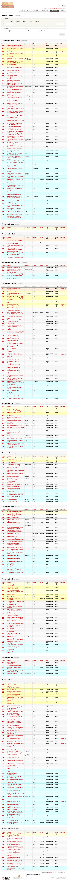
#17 (3, 685)
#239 (3, 323)
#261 (3, 111)
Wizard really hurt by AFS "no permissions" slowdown (15, 834)
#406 (3, 547)
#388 (3, 366)
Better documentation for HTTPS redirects (13, 271)
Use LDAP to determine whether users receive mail (14, 416)
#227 (3, 617)
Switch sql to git (11, 596)
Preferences (62, 8)
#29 (3, 440)
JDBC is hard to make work (14, 807)
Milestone (62, 43)
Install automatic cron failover (15, 229)
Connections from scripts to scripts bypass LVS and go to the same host (15, 313)
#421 (3, 437)
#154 (3, 584)
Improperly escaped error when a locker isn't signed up (15, 573)
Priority (56, 43)
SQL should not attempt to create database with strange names (15, 611)
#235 (3, 851)
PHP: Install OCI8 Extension (14, 741)
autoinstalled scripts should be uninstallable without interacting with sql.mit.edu (15, 185)
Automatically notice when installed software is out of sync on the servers (15, 383)
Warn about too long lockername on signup (13, 587)
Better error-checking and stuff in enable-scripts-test (15, 474)
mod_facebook (11, 323)
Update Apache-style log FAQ (15, 274)
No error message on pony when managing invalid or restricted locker (14, 569)
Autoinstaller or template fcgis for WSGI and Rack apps (15, 133)
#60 (3, 779)
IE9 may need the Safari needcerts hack (13, 702)
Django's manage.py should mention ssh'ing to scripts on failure (14, 198)
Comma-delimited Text (33, 876)
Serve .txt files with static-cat (14, 748)
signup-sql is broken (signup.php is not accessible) (15, 239)
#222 (3, 711)
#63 (3, 150)
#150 (3, 601)
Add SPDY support (12, 809)
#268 (3, 301)
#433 (3, 767)
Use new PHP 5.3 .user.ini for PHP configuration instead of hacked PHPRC (15, 699)
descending (21, 30)
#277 (3, 115)
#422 (3, 211)
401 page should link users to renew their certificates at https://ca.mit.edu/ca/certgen (15, 789)
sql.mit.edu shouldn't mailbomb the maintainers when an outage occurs (15, 625)
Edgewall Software (18, 878)
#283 (3, 730)
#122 (3, 86)
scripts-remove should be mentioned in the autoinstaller (15, 256)
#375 (3, 358)
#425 (3, 641)
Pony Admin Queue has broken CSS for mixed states (15, 242)
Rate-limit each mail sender (14, 425)
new (31, 21)
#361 (3, 427)
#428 (3, 214)
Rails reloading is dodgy (13, 730)
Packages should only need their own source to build (14, 363)
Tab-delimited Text (44, 876)
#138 (3, 89)
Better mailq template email (14, 429)
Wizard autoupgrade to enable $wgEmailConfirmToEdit (15, 62)
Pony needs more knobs (13, 555)
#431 (3, 378)
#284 (3, 335)
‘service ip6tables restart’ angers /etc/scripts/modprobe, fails (15, 372)
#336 (3, 623)
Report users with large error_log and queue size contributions (13, 392)
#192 (3, 201)
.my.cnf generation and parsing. (15, 643)
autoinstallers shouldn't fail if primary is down (14, 90)
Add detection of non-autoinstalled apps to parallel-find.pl (15, 205)
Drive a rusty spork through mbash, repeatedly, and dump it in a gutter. (15, 326)
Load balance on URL (13, 782)
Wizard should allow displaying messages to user (15, 842)
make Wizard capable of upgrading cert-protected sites (15, 845)
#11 (3, 773)
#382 (3, 651)
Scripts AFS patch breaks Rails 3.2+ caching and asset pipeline (15, 745)
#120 (3, 184)
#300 (3, 52)
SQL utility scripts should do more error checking (14, 614)
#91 (3, 156)
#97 (3, 83)
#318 (3, 702)
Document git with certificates (15, 673)
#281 (3, 809)
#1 (2, 67)
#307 (3, 126)
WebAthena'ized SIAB (13, 486)
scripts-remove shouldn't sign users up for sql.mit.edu (15, 645)
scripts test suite (11, 462)
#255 (3, 291)
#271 (3, 288)
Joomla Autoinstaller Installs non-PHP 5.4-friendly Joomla (14, 124)
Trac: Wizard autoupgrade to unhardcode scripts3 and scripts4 (14, 170)
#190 (3, 614)
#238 (3, 99)
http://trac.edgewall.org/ (61, 878)
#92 (3, 691)
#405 (3, 638)
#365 (3, 636)
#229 (3, 804)
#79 (3, 667)
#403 (3, 370)
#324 (3, 139)
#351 (3, 423)
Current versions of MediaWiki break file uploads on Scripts (15, 147)
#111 (3, 173)
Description (42, 30)
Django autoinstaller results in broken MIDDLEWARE (15, 46)
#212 (3, 801)
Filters (6, 18)
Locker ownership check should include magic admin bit (15, 309)
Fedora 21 (63, 304)
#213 (3, 707)
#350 (3, 484)
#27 (3, 74)
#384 (3, 361)
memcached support (12, 800)
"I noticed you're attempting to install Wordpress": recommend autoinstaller (15, 105)
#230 (3, 514)
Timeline (28, 10)
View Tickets (54, 10)
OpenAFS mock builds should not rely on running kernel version (15, 387)
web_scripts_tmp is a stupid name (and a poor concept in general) (14, 77)
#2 (2, 770)
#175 (3, 312)
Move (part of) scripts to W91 (15, 496)
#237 (3, 807)
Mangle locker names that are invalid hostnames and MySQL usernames (15, 298)
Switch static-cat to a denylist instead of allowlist (15, 753)
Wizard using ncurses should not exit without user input (14, 864)
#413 (3, 572)
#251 (3, 108)
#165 (3, 309)
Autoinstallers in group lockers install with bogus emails (15, 848)
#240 (3, 715)
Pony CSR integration (13, 517)
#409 (3, 45)
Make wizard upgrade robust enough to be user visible (14, 851)
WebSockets (10, 819)
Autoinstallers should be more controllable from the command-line (15, 181)
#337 (3, 648)
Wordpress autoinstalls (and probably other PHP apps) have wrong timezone (15, 120)
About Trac (56, 8)
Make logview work (12, 689)
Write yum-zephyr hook (13, 353)
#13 (3, 70)
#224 (3, 847)
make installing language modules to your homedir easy (15, 465)
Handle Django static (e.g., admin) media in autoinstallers (15, 52)
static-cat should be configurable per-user (12, 750)
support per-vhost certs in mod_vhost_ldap (14, 777)
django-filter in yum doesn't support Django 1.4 (14, 733)
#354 (3, 633)
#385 (3, 488)
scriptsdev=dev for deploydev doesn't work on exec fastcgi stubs (15, 112)
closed (24, 21)
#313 (3, 741)
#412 (3, 147)
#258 (3, 721)
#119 (3, 644)
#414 (3, 256)
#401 (3, 568)
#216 (3, 419)
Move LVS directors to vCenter (15, 398)
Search (62, 10)
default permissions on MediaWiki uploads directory (14, 71)
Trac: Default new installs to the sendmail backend (15, 212)
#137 (3, 196)
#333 (3, 530)
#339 (3, 816)
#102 (3, 164)
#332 (3, 811)
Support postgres (11, 594)
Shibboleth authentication (14, 705)
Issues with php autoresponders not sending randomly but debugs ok (14, 250)
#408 (3, 435)
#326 (3, 558)
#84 (3, 381)
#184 (3, 316)
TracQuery (49, 872)
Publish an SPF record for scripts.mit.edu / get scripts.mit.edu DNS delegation (15, 409)
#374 (3, 269)
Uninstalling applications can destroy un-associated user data (14, 190)
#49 (3, 689)
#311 (3, 662)
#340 (3, 55)
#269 (3, 727)
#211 (3, 499)
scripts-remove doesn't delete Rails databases (15, 87)
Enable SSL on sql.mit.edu (14, 641)
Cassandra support (12, 499)
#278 (3, 304)
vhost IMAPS (10, 423)
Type (47, 43)
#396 (3, 270)
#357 (3, 425)
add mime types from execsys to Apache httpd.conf (15, 712)
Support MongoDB (12, 636)
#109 (3, 464)
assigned (18, 21)
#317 (3, 743)
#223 (3, 320)
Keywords (27, 43)
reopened (37, 21)
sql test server (10, 628)
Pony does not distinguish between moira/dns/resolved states (14, 524)
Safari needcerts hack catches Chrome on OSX (15, 761)
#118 (3, 179)
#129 (3, 408)
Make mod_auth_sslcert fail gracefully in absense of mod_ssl (14, 367)
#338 (3, 395)
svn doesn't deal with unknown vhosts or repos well (15, 671)
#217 (3, 443)
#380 (3, 539)
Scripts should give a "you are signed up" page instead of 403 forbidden (15, 793)
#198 (3, 670)
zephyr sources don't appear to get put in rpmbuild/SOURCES (15, 342)
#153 (3, 606)
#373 (3, 486)
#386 (3, 363)
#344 (3, 628)
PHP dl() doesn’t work (13, 725)
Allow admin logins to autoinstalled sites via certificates (12, 144)
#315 (3, 420)
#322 (3, 480)
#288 (3, 342)
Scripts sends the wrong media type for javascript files (15, 253)
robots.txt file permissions (14, 691)
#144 (3, 493)
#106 (3, 692)
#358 (3, 533)
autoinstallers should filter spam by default (14, 80)
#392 (3, 860)
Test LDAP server (11, 483)
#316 (3, 133)
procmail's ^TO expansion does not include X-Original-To (15, 444)
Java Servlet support (12, 820)
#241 (3, 517)
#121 (3, 188)
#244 (3, 519)
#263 (3, 329)
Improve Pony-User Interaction (15, 541)
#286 (3, 338)
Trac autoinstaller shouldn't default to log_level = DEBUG (15, 130)
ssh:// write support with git (14, 665)
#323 (3, 136)
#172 (3, 697)
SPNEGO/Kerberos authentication (12, 774)
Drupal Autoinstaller (12, 74)
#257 (3, 293)
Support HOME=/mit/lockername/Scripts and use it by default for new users (15, 332)
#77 (3, 643)
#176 (3, 587)
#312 (3, 306)
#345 (3, 630)
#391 (3, 757)
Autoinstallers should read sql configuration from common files (15, 838)
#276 (3, 594)
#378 (3, 665)
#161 (3, 841)
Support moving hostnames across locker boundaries (14, 515)
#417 (3, 275)
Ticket (3, 43)
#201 (3, 390)
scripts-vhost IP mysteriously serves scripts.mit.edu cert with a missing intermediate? (15, 813)
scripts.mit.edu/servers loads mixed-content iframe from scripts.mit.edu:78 (14, 277)
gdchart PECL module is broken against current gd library (14, 722)
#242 (3, 103)
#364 (3, 429)
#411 (3, 64)
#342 (3, 598)
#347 (3, 350)
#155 (3, 551)
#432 (3, 248)
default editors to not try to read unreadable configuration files (15, 493)
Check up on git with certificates (12, 663)
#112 (3, 176)
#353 (3, 267)
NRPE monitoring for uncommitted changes (13, 358)
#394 (3, 760)
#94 (3, 705)
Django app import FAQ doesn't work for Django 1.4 (15, 136)
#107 (3, 168)
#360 (3, 565)
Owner (41, 43)
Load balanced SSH (12, 321)
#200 (3, 496)
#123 (3, 193)
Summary (9, 43)
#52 (3, 776)
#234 (3, 321)
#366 (3, 430)
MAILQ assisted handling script (15, 427)
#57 (3, 837)
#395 (3, 142)
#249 (3, 522)
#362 (3, 536)
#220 (3, 501)
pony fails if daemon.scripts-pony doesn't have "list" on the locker (15, 552)
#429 (3, 375)
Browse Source (45, 10)
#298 (3, 732)
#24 (3, 490)
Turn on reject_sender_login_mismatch (15, 437)
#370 (3, 354)
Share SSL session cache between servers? (14, 816)
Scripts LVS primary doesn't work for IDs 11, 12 (14, 306)
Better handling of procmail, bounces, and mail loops (14, 413)
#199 (3, 473)
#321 (3, 753)
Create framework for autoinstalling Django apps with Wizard (15, 868)
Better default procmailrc (13, 419)
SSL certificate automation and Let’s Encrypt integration (15, 512)
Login (45, 8)
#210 (3, 498)
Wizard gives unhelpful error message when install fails (14, 861)
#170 (3, 386)
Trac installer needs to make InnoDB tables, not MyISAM (14, 96)
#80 (3, 80)
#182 (3, 590)
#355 (3, 561)
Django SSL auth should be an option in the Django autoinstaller (15, 100)
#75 (3, 782)
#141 (3, 866)
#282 (3, 119)
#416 (3, 274)
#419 (3, 511)
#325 (3, 596)
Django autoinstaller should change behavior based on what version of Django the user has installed (14, 217)
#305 (3, 123)
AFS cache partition (12, 291)
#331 (3, 348)
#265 (3, 725)
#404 (3, 543)
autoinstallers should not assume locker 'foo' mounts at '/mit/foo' (15, 158)
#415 (3, 398)
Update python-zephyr (13, 361)
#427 (3, 242)
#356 (3, 412)
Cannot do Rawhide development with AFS (13, 336)
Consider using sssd (12, 304)
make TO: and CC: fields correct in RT (13, 490)
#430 (3, 245)
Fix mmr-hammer (11, 348)
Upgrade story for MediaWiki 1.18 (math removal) (14, 116)
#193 (3, 458)
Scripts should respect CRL (14, 320)
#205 (3, 673)
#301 (3, 527)
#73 (3, 462)
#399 (3, 446)
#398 (3, 541)
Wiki (22, 10)
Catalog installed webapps (14, 710)
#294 (3, 345)
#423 (3, 239)
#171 (3, 467)
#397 (3, 822)
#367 (3, 353)
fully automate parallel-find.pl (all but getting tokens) (14, 154)
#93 (3, 161)
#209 (3, 800)
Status (11, 21)
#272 (3, 833)
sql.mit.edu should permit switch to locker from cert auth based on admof (15, 591)
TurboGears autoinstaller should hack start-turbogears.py (13, 165)
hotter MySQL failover (13, 604)
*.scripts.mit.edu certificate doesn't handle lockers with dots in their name (14, 694)
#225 (3, 96)
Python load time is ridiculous (15, 461)
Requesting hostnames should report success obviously (15, 527)
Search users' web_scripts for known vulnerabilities (15, 707)
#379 (3, 252)
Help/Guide (50, 8)
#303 (3, 738)
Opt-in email (10, 435)
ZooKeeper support (12, 501)
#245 (3, 716)
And (4, 23)
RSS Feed (22, 876)
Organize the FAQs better (14, 269)
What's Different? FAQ (13, 715)
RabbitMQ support (12, 498)
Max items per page (32, 33)
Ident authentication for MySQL (15, 619)
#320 (3, 750)
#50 (3, 229)
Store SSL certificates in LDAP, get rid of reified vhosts (15, 823)
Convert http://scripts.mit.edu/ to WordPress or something (15, 728)
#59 (3, 75)
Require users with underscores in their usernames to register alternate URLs (15, 469)
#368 (3, 857)
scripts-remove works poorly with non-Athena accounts (14, 193)
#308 (3, 129)
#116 (3, 784)
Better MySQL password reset (15, 617)
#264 (3, 461)
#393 (3, 863)
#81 (3, 48)
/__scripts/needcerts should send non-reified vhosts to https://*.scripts (14, 718)
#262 (3, 296)
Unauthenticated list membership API (12, 480)
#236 (3, 854)
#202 (3, 204)
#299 (3, 735)
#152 (3, 604)
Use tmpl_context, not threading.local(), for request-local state (15, 544)
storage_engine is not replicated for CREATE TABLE (15, 638)
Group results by (5, 30)
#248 (3, 555)
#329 (3, 483)
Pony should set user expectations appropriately (14, 537)
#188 (3, 796)
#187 (3, 92)
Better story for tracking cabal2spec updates (13, 339)
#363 (3, 58)
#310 (3, 620)
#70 (3, 153)
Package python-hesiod (13, 488)
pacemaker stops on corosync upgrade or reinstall (15, 378)
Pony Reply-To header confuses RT (13, 565)
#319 (3, 748)
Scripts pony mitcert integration (15, 539)
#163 (3, 787)
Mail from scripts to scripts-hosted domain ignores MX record (14, 432)
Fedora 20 (63, 52)
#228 (3, 619)
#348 (3, 819)
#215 (3, 416)
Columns (6, 28)
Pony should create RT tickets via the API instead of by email (15, 548)
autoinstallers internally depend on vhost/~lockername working (15, 161)
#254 (3, 325)
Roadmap (36, 10)
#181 (3, 609)
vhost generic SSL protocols (14, 484)
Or (55, 23)
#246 (3, 476)
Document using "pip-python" (15, 267)
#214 (3, 710)
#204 (3, 208)
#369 (3, 61)
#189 (3, 844)
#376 (3, 820)
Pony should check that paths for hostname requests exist (15, 531)
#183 (3, 792)
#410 (3, 763)
